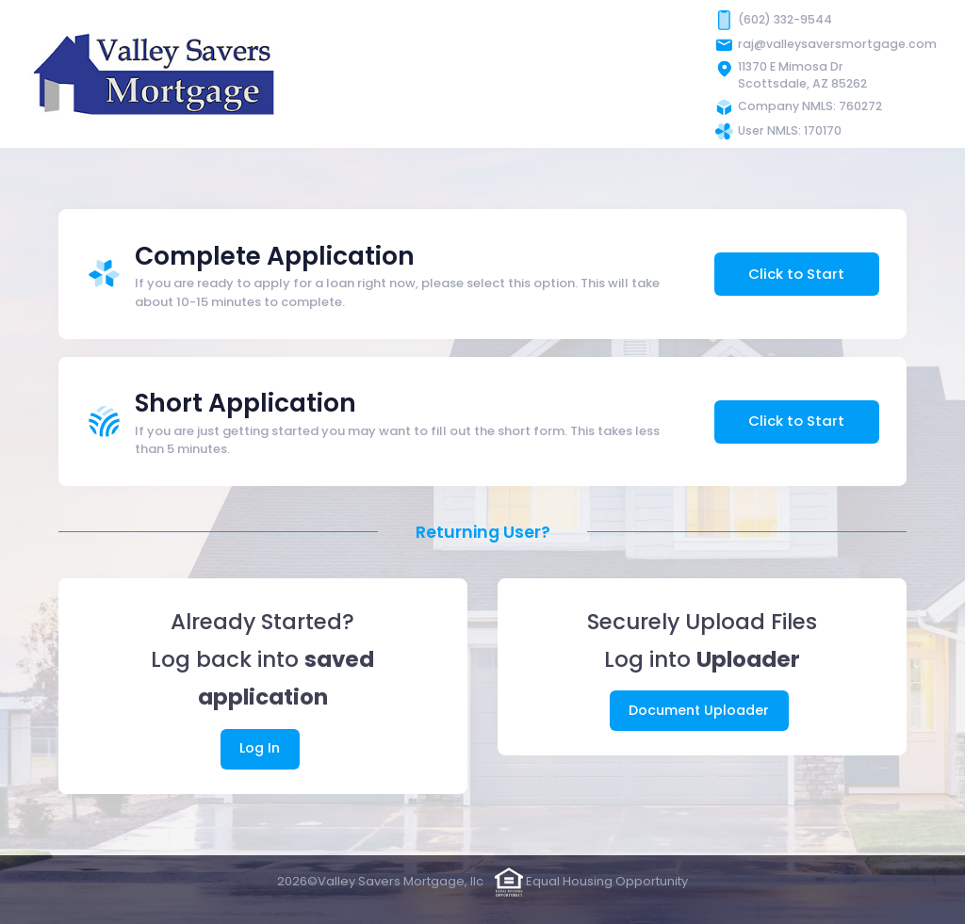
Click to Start (796, 274)
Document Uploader (699, 710)
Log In (259, 747)
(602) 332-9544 (785, 19)
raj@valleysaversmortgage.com (837, 44)
